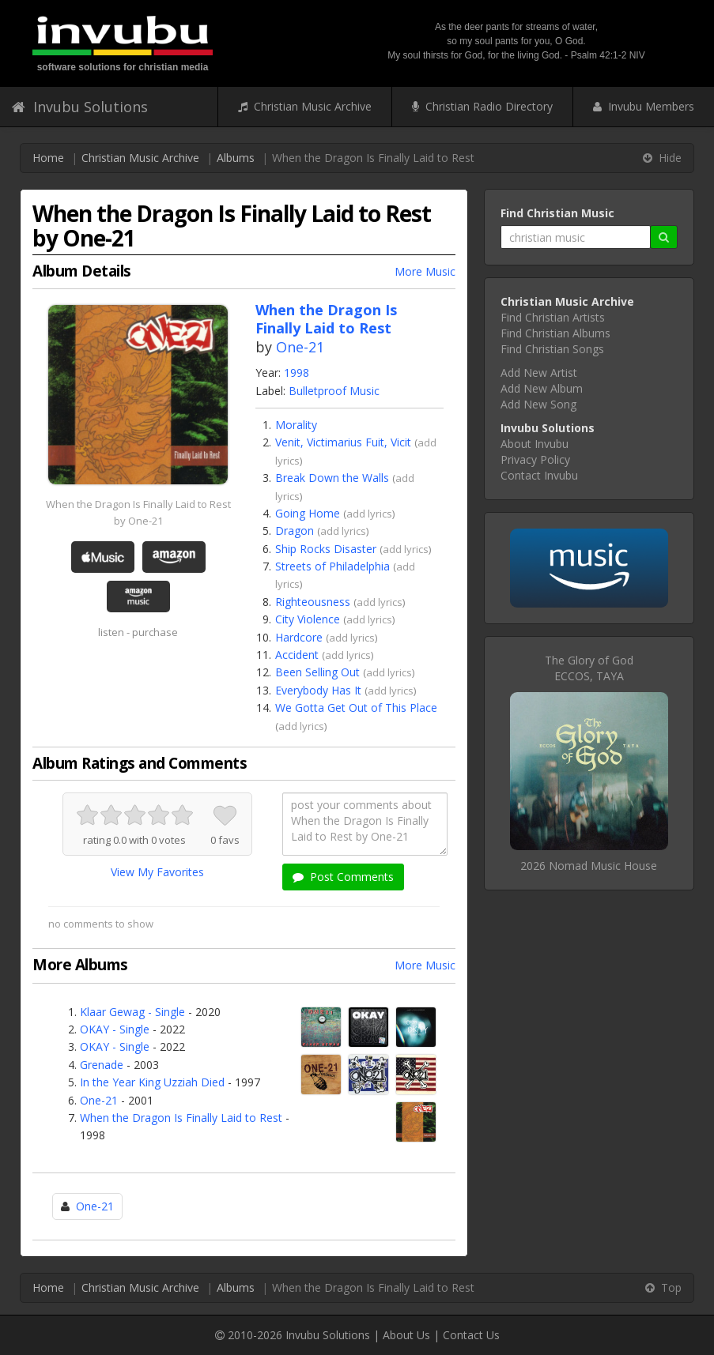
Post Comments (343, 876)
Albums (236, 157)
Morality (296, 424)
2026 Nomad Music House (588, 865)
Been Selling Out (317, 671)
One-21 (300, 346)
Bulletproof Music (334, 390)
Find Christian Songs (552, 348)
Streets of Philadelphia (332, 566)
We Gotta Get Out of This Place (356, 707)
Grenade (101, 1064)
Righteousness (312, 601)
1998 (296, 372)
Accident (297, 654)
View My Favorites (157, 871)
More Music (425, 271)
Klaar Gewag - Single (132, 1011)
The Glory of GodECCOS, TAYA (589, 668)
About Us (406, 1334)
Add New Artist (539, 372)
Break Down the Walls (332, 477)
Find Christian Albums (555, 333)
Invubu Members (643, 106)
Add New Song (538, 404)
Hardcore (299, 637)
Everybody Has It (318, 690)
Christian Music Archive (305, 106)
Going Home (307, 513)
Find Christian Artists (553, 317)
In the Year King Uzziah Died (152, 1082)
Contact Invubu (539, 475)
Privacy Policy (535, 459)
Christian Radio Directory (482, 106)
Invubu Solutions (80, 106)
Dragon (294, 530)
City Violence (307, 619)
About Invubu (535, 443)
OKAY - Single (114, 1029)
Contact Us (471, 1334)
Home (48, 157)
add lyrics (369, 513)
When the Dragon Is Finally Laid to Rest (181, 1117)
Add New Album (542, 388)
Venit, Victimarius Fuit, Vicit (343, 442)
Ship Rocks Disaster (325, 548)
